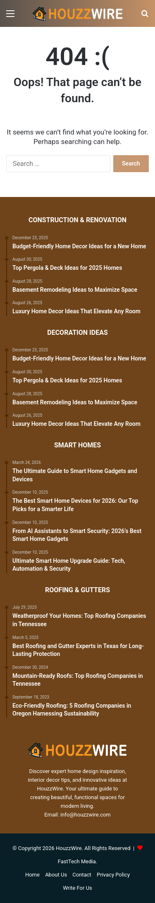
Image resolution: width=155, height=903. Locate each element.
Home (32, 875)
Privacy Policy (113, 875)
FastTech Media (77, 861)
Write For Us (77, 888)
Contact (81, 875)
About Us (56, 875)
